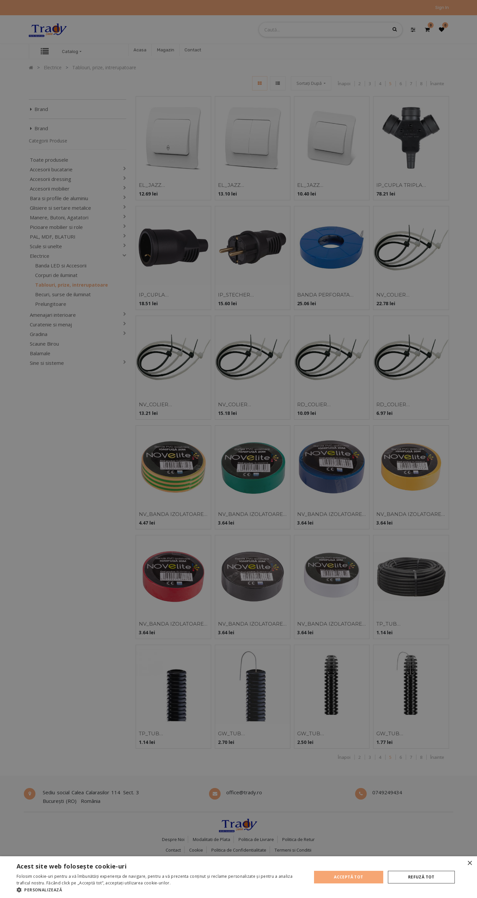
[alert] (238, 449)
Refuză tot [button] (421, 877)
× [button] (469, 863)
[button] (160, 889)
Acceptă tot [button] (348, 877)
